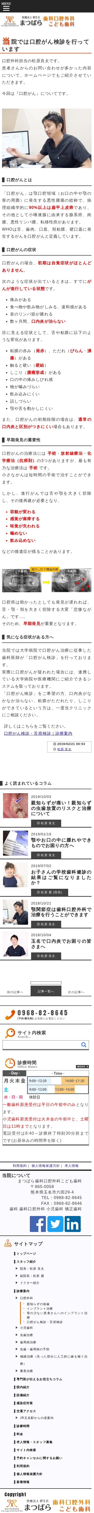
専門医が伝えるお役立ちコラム (39, 1379)
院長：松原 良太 (32, 1268)
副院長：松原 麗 (32, 1276)
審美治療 (26, 1371)
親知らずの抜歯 (38, 1304)
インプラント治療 (40, 1308)
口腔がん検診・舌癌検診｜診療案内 (38, 733)
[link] (46, 1063)
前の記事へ (15, 992)
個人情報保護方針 (46, 1166)
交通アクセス (26, 1411)
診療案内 (23, 1291)
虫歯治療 (26, 1335)
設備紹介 (23, 1395)
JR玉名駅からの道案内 (37, 1418)
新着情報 (23, 1482)
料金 (20, 1434)
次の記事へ (76, 992)
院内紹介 (23, 1387)
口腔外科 (26, 1298)
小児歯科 (26, 1328)
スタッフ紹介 (26, 1261)
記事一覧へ (46, 991)
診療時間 (23, 1426)
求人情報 (72, 1166)
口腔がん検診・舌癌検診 (45, 1322)
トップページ (26, 1253)
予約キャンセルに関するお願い (39, 1458)
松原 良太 (64, 749)
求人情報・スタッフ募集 (35, 1442)
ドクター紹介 (30, 1283)
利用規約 (20, 1166)
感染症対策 (25, 1403)
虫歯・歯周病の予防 (35, 1349)
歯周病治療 (28, 1342)
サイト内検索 (32, 1032)
